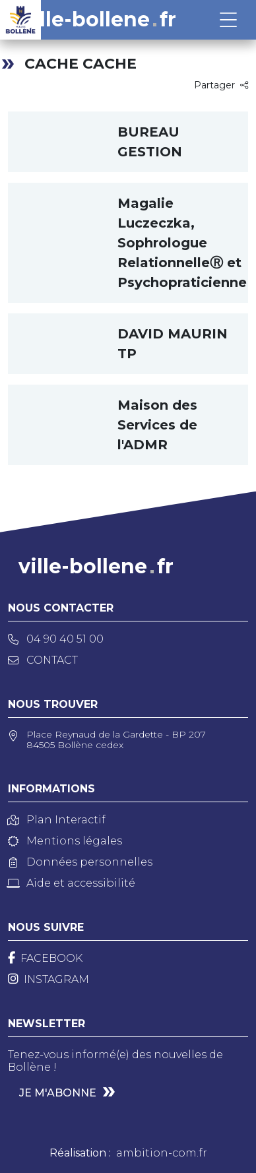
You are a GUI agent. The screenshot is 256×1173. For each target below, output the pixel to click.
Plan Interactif (57, 819)
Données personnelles (80, 862)
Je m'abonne (57, 1093)
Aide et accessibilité (71, 883)
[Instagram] (48, 979)
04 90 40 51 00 (56, 639)
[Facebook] (45, 958)
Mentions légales (65, 841)
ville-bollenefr (98, 20)
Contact (43, 660)
